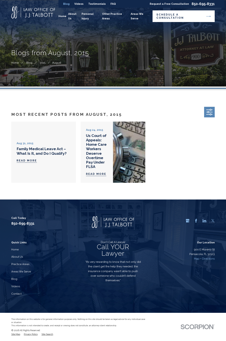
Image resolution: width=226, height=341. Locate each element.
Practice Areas (20, 264)
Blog (66, 3)
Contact (16, 293)
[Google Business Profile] (187, 221)
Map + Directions (204, 258)
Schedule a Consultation (183, 16)
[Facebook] (196, 221)
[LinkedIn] (204, 221)
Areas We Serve (21, 271)
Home (15, 249)
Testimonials (97, 3)
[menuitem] (15, 334)
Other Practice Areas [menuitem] (112, 16)
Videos (79, 3)
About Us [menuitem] (72, 16)
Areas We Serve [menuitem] (137, 16)
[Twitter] (213, 221)
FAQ (113, 3)
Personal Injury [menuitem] (88, 16)
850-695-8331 (203, 4)
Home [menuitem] (62, 16)
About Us (17, 256)
